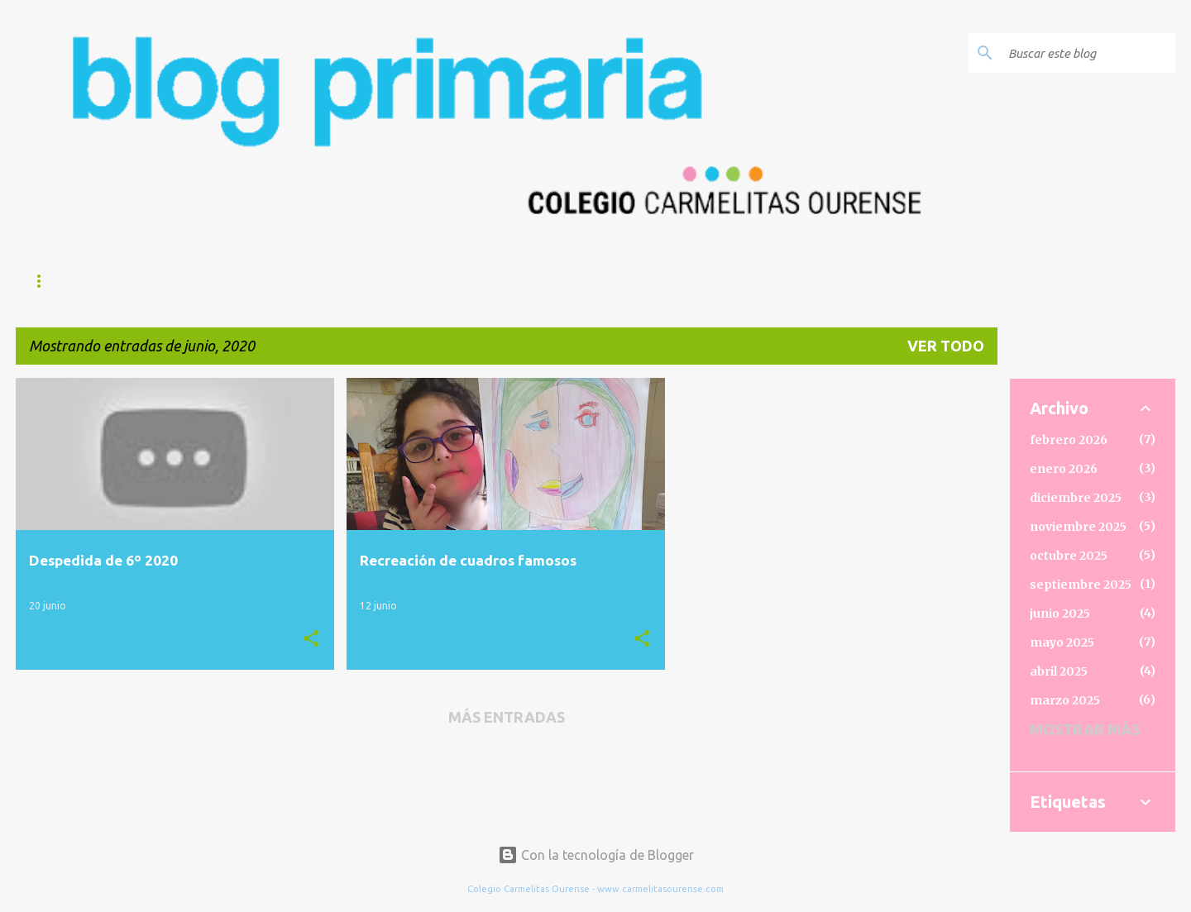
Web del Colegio (364, 281)
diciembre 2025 (1076, 497)
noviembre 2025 (1078, 526)
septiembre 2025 (1080, 584)
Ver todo (945, 345)
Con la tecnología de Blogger (596, 855)
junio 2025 (1060, 613)
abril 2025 (1059, 671)
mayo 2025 (1062, 642)
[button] (311, 639)
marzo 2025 (1065, 700)
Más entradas (506, 717)
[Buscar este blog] (1088, 53)
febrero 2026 (1068, 439)
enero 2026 (1064, 468)
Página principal (90, 281)
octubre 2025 (1068, 555)
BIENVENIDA (228, 281)
